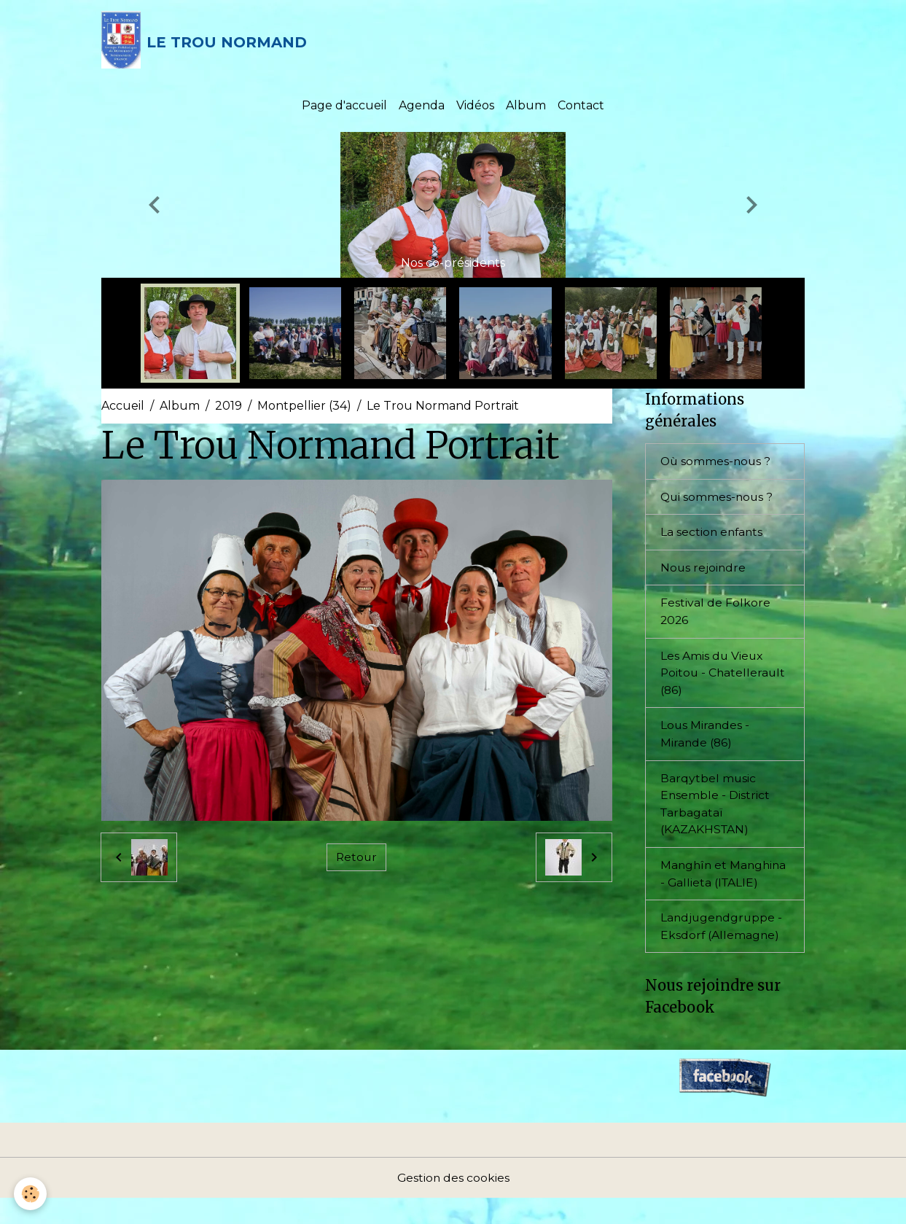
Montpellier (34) (304, 408)
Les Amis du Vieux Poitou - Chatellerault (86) (724, 676)
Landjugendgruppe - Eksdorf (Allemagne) (722, 951)
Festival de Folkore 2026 (715, 615)
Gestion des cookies (453, 1203)
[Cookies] (31, 1193)
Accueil (122, 408)
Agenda (422, 107)
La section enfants (712, 535)
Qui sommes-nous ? (718, 499)
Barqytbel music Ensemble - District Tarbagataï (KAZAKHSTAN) (715, 809)
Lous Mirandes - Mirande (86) (705, 739)
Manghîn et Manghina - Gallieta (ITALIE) (716, 889)
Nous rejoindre (703, 570)
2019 (228, 408)
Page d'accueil (344, 107)
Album (526, 107)
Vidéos (475, 107)
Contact (581, 107)
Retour (356, 859)
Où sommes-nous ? (716, 463)
